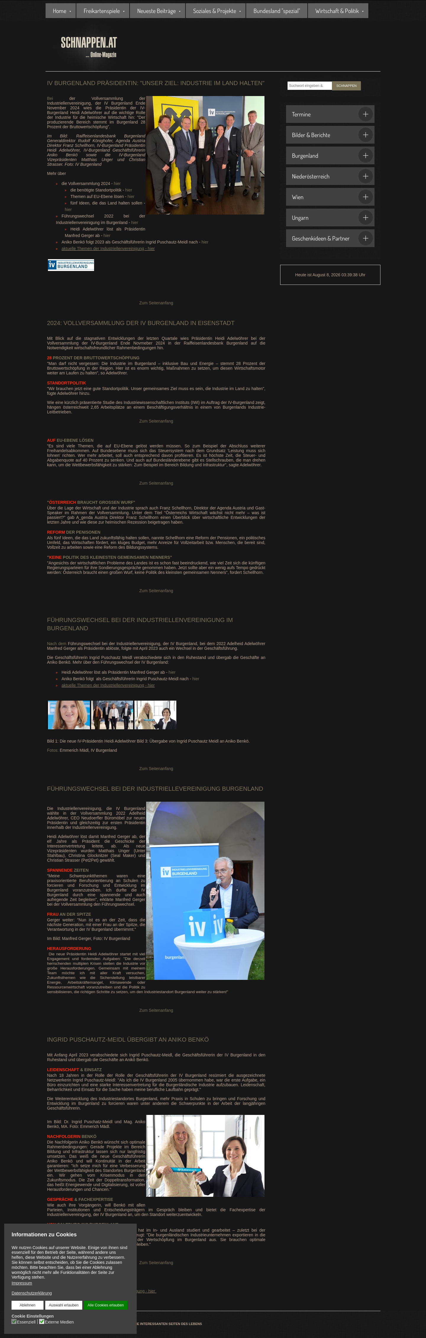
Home (59, 10)
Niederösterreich (332, 176)
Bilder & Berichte (332, 134)
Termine (332, 114)
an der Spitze (69, 914)
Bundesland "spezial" (277, 10)
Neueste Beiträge (156, 10)
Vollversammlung (94, 323)
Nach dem (57, 643)
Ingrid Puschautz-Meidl (86, 1039)
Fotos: (53, 750)
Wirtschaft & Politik (337, 10)
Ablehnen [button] (28, 1305)
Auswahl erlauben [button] (63, 1305)
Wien (332, 196)
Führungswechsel (78, 620)
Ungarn (332, 217)
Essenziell (26, 1322)
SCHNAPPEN (346, 85)
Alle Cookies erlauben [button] (106, 1305)
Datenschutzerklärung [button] (32, 1293)
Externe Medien (59, 1322)
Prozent (59, 357)
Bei (50, 98)
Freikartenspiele (102, 10)
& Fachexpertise (80, 1199)
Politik (64, 557)
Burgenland (332, 155)
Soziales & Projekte (214, 10)
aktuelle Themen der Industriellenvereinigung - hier (108, 248)
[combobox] (310, 86)
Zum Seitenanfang (156, 303)
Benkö (71, 1136)
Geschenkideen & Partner (332, 238)
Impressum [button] (22, 1283)
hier (117, 183)
